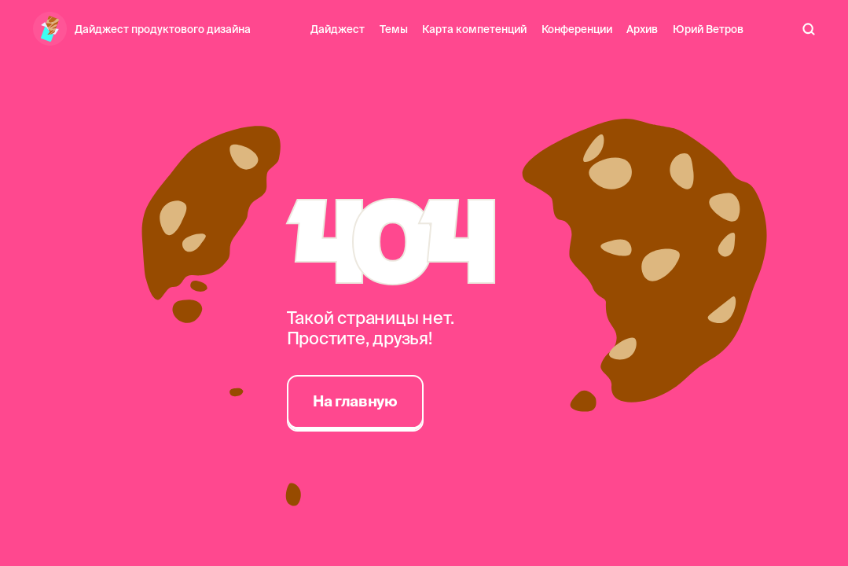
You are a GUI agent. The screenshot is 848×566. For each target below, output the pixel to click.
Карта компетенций (474, 29)
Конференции (576, 29)
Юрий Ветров (708, 29)
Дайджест (337, 29)
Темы (394, 29)
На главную (355, 401)
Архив (642, 29)
